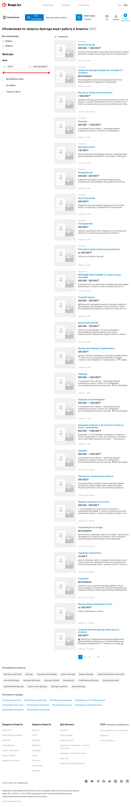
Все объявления (10, 36)
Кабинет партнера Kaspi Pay (72, 763)
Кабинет (116, 17)
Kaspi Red (6, 740)
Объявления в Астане (11, 700)
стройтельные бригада (88, 680)
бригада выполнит (111, 680)
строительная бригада (47, 674)
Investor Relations (107, 740)
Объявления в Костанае (12, 705)
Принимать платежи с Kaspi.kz (73, 753)
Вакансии (104, 735)
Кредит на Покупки (10, 750)
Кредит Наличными (10, 760)
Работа (7, 46)
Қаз (120, 5)
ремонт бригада (86, 674)
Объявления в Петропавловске (88, 705)
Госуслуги (36, 760)
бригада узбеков (51, 680)
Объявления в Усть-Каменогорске (90, 700)
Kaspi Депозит (8, 745)
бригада (29, 674)
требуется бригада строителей (110, 674)
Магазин (36, 730)
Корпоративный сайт (11, 801)
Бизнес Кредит (66, 735)
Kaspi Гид (36, 771)
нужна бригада (78, 686)
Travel (34, 735)
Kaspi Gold (6, 730)
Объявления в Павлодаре (37, 705)
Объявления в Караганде (35, 700)
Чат (107, 17)
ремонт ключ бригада (37, 686)
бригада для (68, 680)
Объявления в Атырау (62, 705)
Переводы (36, 750)
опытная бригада (11, 680)
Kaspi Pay (64, 730)
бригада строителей (12, 674)
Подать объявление (125, 17)
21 (98, 657)
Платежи (36, 740)
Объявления (10, 17)
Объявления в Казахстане (38, 710)
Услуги (7, 41)
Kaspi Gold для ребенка (12, 735)
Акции (34, 755)
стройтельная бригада (14, 686)
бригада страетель (59, 686)
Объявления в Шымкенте (61, 700)
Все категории (34, 17)
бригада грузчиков (31, 680)
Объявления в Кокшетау (13, 710)
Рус (126, 5)
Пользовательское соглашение (113, 730)
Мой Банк (36, 745)
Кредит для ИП (8, 755)
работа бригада (68, 674)
